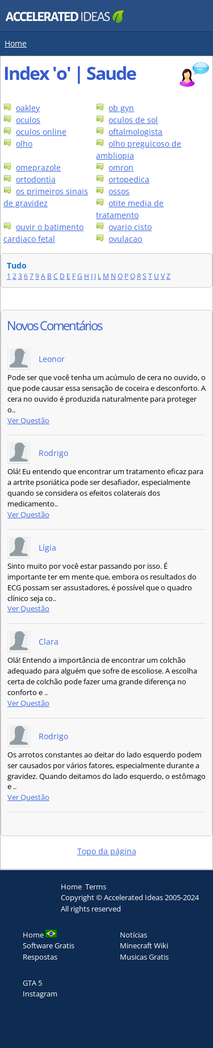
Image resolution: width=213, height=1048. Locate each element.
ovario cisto (130, 226)
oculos (28, 119)
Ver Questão (28, 420)
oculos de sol (133, 119)
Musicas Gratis (144, 957)
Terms (95, 886)
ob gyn (121, 108)
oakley (28, 108)
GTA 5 (32, 983)
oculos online (41, 131)
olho (24, 143)
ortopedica (128, 179)
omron (120, 167)
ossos (119, 191)
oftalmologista (135, 131)
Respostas (40, 957)
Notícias (133, 935)
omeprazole (38, 167)
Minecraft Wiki (144, 945)
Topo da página (106, 851)
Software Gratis (48, 945)
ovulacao (125, 238)
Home (16, 43)
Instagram (40, 994)
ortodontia (36, 179)
